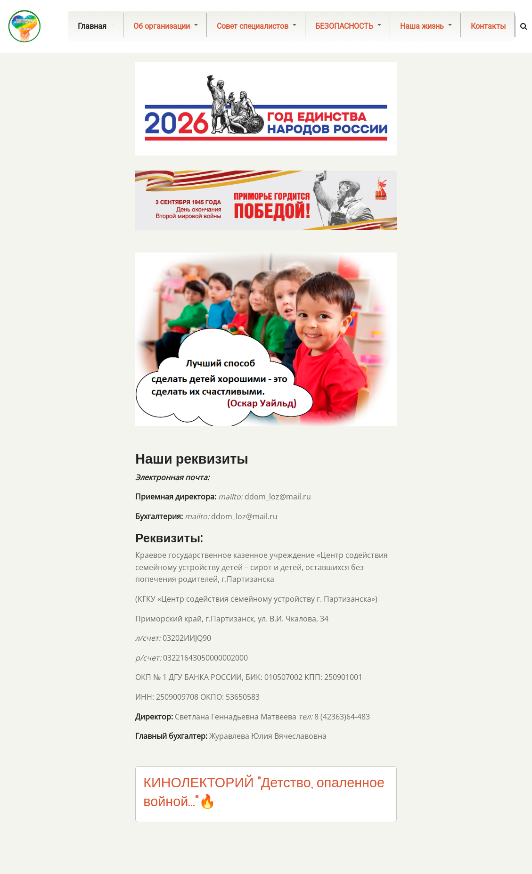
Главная (96, 26)
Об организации (165, 26)
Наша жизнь (426, 26)
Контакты (488, 26)
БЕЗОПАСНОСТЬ (348, 26)
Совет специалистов (256, 26)
